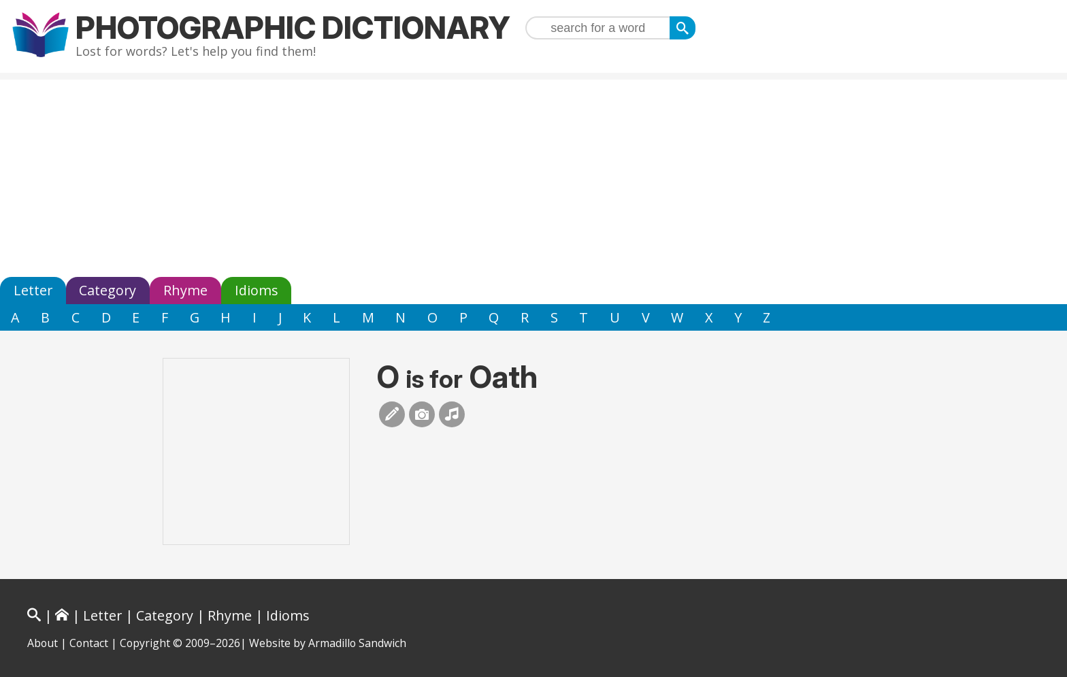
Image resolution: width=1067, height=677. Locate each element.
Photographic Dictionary (293, 27)
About (42, 642)
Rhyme (185, 290)
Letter (33, 290)
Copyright (145, 642)
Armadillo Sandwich (357, 642)
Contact (88, 642)
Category (107, 290)
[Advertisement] (533, 175)
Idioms (256, 290)
